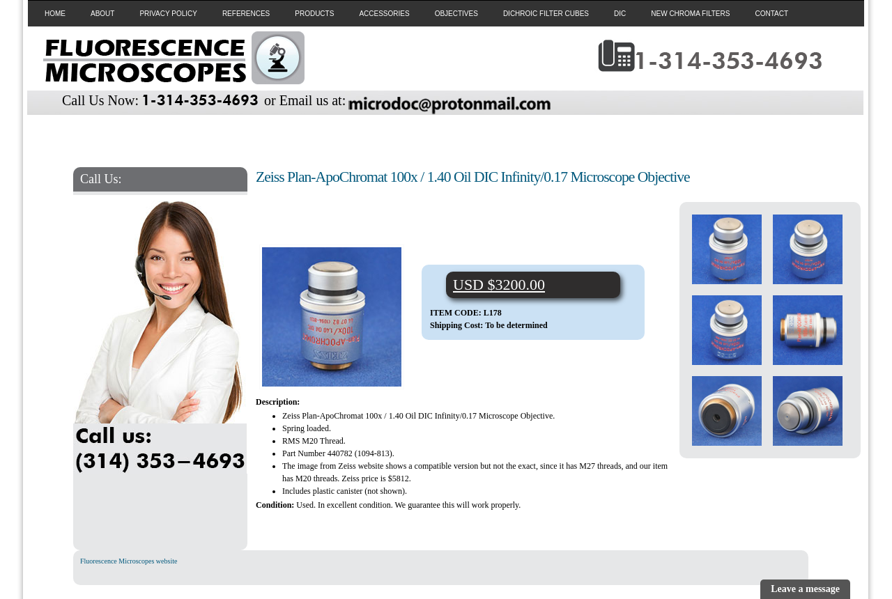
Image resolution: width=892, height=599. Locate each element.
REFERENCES (246, 13)
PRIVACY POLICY (168, 13)
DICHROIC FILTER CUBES (546, 13)
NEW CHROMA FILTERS (690, 13)
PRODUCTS (314, 13)
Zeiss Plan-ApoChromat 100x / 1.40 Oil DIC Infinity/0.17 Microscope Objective (473, 177)
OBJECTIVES (456, 13)
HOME (55, 13)
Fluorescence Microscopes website (128, 561)
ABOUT (102, 13)
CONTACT (771, 13)
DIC (620, 13)
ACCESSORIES (384, 13)
